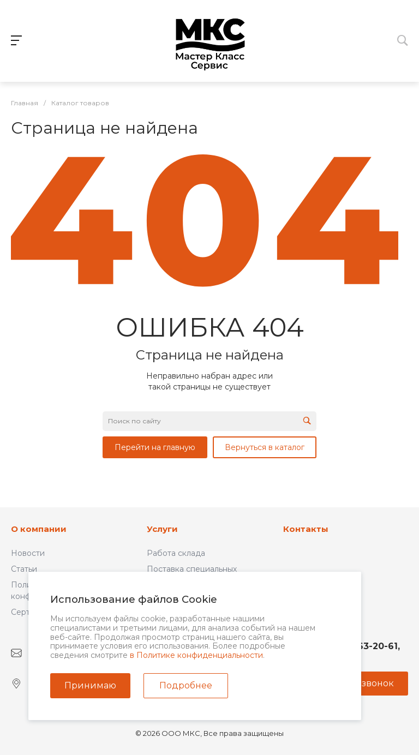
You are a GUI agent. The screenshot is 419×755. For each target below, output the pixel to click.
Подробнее (185, 685)
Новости (28, 553)
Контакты (305, 529)
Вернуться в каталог (264, 447)
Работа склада (176, 553)
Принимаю (90, 685)
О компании (39, 529)
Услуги (162, 529)
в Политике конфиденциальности (196, 655)
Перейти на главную (155, 447)
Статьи (24, 569)
